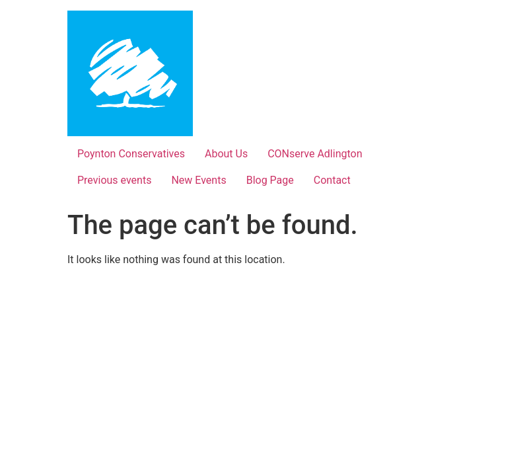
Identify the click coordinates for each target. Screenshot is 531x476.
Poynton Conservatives (131, 153)
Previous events (114, 180)
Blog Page (270, 180)
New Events (198, 180)
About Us (226, 153)
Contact (332, 180)
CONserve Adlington (314, 153)
